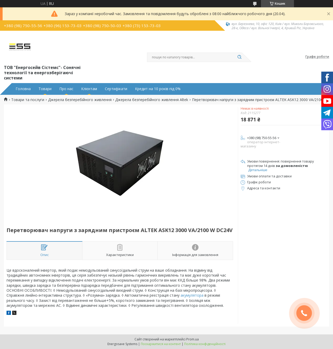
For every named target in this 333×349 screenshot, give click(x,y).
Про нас (66, 89)
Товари (45, 89)
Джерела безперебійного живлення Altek (151, 99)
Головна (23, 89)
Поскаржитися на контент (161, 344)
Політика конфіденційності (205, 344)
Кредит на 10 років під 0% (158, 89)
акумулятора (192, 295)
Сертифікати (116, 89)
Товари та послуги (27, 99)
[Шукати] (239, 57)
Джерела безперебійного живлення (80, 99)
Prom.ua (192, 339)
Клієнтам (89, 89)
